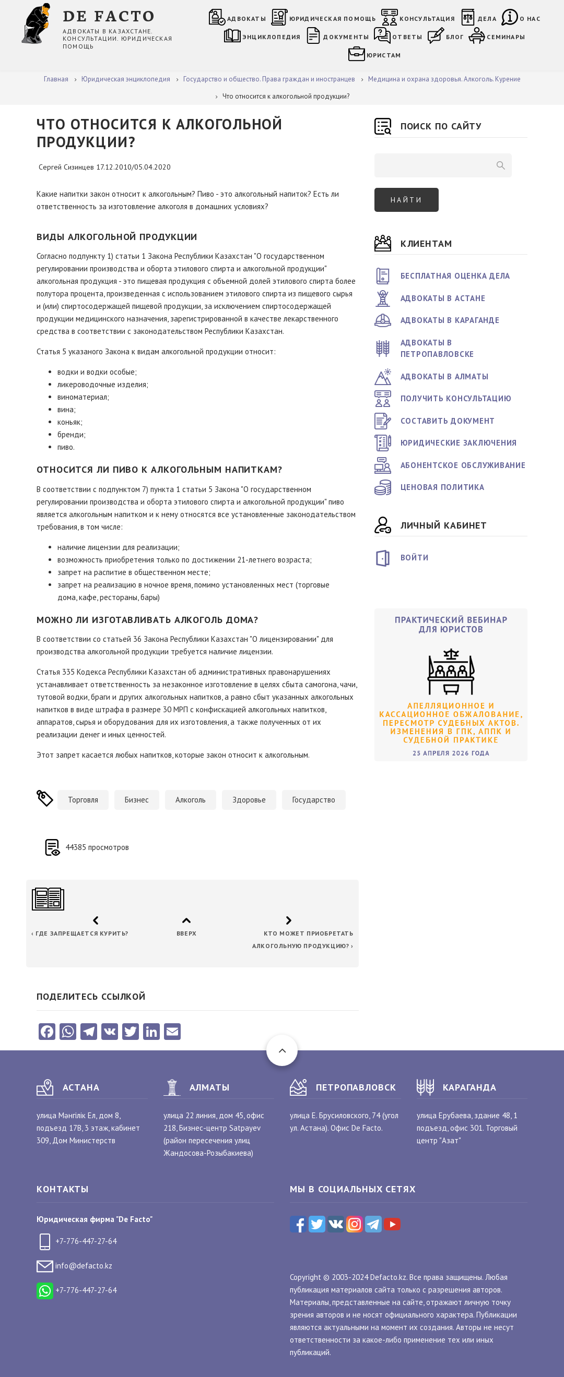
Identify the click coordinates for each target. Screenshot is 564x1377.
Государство (313, 800)
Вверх (186, 933)
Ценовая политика (443, 487)
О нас (530, 18)
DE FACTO (109, 15)
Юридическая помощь (333, 18)
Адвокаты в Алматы (445, 376)
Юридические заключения (459, 443)
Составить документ (448, 421)
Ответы (407, 37)
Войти (415, 557)
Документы (346, 37)
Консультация (427, 18)
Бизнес (137, 800)
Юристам (384, 55)
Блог (455, 37)
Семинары (506, 37)
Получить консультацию (456, 398)
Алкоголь (190, 800)
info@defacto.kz (74, 1266)
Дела (487, 18)
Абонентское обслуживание (463, 465)
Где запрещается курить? (79, 933)
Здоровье (249, 800)
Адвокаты (246, 18)
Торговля (83, 800)
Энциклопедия (271, 37)
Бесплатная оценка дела (456, 276)
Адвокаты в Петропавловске (438, 349)
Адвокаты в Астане (443, 298)
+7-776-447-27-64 (76, 1241)
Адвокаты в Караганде (450, 320)
